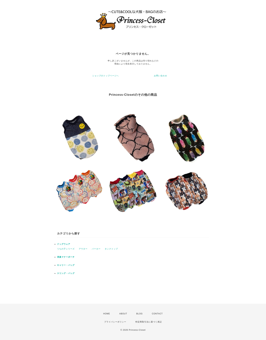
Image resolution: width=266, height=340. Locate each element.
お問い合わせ (160, 76)
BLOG (139, 314)
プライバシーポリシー (115, 322)
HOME (106, 314)
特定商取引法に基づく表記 (148, 322)
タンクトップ (111, 249)
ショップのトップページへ (105, 76)
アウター (83, 249)
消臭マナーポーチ (66, 257)
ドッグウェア (64, 244)
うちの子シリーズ (66, 249)
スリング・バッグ (66, 273)
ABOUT (123, 314)
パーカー (96, 249)
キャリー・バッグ (66, 265)
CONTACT (157, 314)
